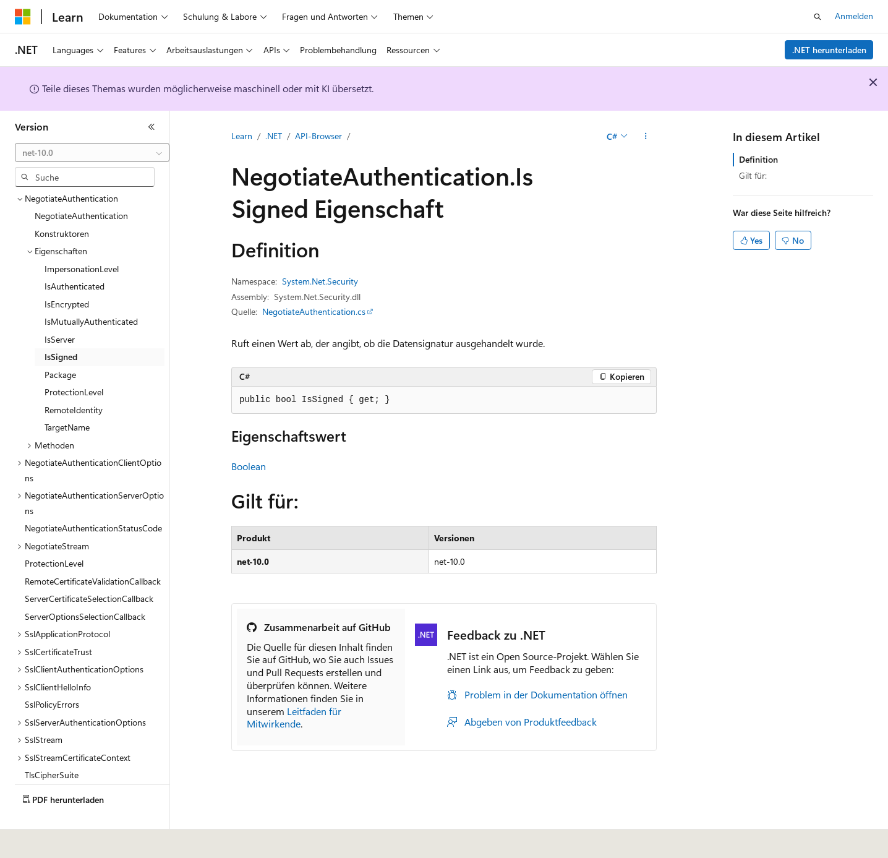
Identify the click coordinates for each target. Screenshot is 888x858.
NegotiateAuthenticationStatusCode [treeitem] (93, 499)
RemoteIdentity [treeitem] (74, 381)
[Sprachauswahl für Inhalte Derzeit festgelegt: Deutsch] (43, 840)
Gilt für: (753, 175)
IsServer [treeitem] (60, 310)
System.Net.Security (320, 281)
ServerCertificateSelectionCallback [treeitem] (89, 569)
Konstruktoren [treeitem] (62, 204)
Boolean (248, 466)
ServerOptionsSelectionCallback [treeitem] (85, 587)
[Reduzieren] (151, 127)
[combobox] (92, 153)
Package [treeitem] (60, 345)
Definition (758, 159)
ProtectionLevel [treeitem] (74, 363)
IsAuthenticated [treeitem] (75, 257)
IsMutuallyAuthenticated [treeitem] (91, 292)
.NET (273, 136)
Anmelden (854, 16)
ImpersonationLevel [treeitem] (82, 240)
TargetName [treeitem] (67, 398)
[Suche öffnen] (817, 17)
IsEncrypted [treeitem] (67, 275)
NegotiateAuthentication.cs (313, 311)
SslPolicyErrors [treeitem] (52, 675)
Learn (241, 136)
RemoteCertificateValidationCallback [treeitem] (93, 552)
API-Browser (318, 136)
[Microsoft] (23, 17)
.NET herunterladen (829, 50)
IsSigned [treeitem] (61, 327)
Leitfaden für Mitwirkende (294, 718)
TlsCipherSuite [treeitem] (52, 746)
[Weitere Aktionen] (646, 137)
